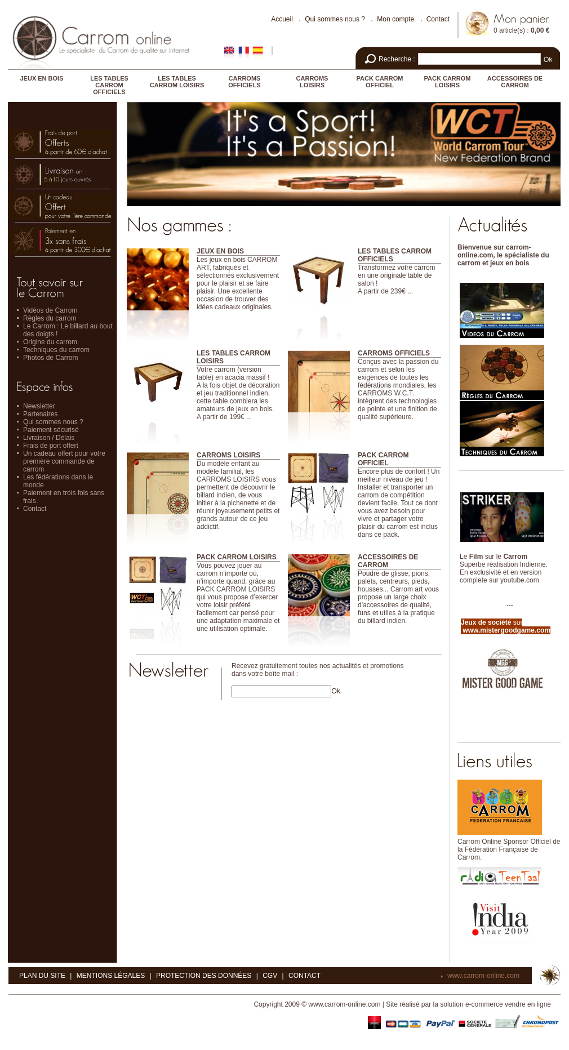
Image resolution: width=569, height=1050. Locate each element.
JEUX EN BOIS (41, 78)
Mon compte (395, 19)
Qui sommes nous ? (335, 19)
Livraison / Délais (48, 438)
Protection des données (203, 976)
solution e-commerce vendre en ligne (495, 1004)
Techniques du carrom (56, 350)
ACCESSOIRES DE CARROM (515, 81)
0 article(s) (509, 30)
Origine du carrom (50, 342)
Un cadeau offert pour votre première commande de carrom (64, 461)
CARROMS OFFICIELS (244, 81)
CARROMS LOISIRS (312, 81)
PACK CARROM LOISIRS (447, 81)
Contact (438, 19)
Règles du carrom (50, 318)
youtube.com (519, 580)
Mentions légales (111, 976)
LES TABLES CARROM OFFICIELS (109, 85)
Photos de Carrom (50, 358)
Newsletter (39, 406)
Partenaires (40, 414)
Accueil (282, 19)
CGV (270, 976)
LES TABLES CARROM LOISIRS (177, 81)
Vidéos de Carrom (50, 310)
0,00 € (540, 30)
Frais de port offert (50, 446)
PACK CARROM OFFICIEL (380, 81)
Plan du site (42, 976)
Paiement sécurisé (51, 430)
